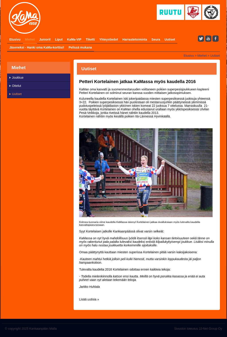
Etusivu (15, 39)
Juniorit (45, 39)
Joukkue (17, 77)
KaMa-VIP (74, 39)
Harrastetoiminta (134, 39)
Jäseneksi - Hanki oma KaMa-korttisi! (36, 47)
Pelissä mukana (80, 47)
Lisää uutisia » (89, 299)
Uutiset (169, 39)
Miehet (30, 39)
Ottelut (16, 86)
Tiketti (90, 39)
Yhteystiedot (108, 39)
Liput (59, 39)
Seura (155, 39)
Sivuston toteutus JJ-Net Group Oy (198, 328)
